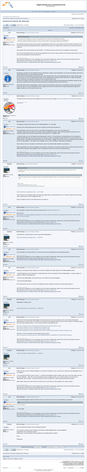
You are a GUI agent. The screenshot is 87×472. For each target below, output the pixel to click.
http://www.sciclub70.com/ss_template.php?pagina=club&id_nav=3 (31, 186)
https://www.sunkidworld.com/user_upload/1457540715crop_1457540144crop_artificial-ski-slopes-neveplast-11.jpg (44, 330)
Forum (33, 11)
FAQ (40, 11)
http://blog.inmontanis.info (50, 60)
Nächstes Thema (80, 27)
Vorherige (71, 25)
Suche (43, 11)
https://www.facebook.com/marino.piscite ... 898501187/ (30, 308)
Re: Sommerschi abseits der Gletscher (32, 32)
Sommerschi (25, 18)
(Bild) (53, 378)
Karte (37, 11)
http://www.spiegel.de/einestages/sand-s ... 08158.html (30, 237)
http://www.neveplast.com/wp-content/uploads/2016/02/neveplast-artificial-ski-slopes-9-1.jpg (39, 326)
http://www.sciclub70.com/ (53, 210)
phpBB (39, 469)
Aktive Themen (16, 16)
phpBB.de (49, 470)
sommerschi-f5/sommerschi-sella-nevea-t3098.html (69, 98)
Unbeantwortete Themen (8, 16)
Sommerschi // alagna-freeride (16, 18)
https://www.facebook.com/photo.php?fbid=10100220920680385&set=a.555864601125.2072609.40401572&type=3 (44, 335)
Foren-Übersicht (6, 18)
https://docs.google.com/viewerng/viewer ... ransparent (30, 353)
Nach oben (5, 67)
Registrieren (48, 11)
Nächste (82, 25)
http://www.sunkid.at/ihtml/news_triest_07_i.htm (27, 184)
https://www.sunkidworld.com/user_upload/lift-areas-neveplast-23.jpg (33, 329)
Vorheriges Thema (73, 27)
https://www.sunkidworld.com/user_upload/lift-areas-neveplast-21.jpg (33, 327)
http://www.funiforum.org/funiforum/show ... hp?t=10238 (30, 192)
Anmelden (53, 11)
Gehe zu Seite (66, 25)
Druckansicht (6, 27)
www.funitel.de (20, 103)
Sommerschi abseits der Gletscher (16, 21)
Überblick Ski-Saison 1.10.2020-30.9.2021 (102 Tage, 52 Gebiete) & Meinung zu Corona (39, 62)
